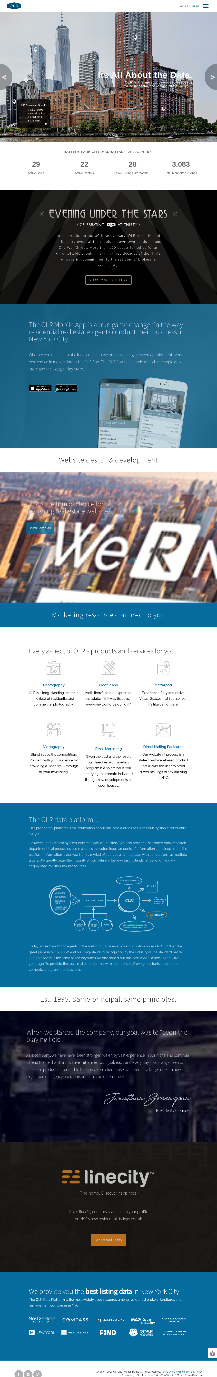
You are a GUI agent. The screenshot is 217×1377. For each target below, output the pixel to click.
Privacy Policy (195, 1371)
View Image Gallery (108, 280)
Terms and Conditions (173, 1371)
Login (182, 6)
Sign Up (194, 6)
